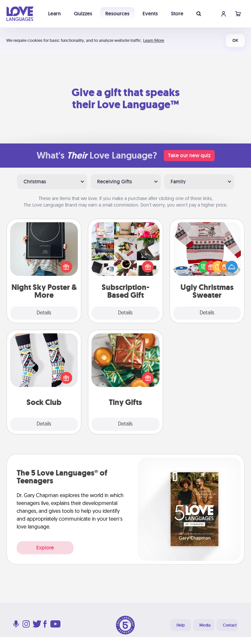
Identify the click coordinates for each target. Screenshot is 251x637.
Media (204, 625)
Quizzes (83, 13)
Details (44, 313)
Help (180, 625)
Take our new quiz (189, 155)
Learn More (153, 40)
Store (177, 13)
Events (150, 13)
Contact (230, 625)
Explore (45, 547)
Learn (54, 13)
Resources (117, 13)
